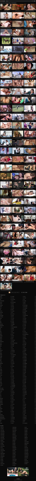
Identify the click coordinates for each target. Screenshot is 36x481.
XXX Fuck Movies (2, 441)
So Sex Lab (26, 446)
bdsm (30, 138)
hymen (33, 79)
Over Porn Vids (26, 447)
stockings (30, 367)
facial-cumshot (18, 302)
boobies (6, 357)
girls (18, 334)
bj (6, 347)
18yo (9, 231)
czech (6, 396)
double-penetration (6, 417)
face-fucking (18, 299)
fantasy (18, 306)
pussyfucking (30, 308)
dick (6, 405)
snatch (30, 346)
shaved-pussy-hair (30, 334)
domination (6, 414)
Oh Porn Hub (14, 434)
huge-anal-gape (18, 354)
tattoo (28, 121)
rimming (30, 318)
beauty (6, 332)
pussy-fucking (30, 305)
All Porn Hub (26, 434)
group (6, 265)
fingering (18, 11)
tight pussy (9, 11)
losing (18, 379)
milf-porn (18, 391)
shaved (9, 79)
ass (7, 79)
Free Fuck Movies (2, 431)
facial (22, 121)
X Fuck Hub (2, 462)
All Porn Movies (14, 437)
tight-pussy (30, 394)
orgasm (22, 265)
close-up (6, 372)
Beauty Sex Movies (3, 453)
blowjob (4, 11)
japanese (31, 248)
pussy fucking (10, 53)
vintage (21, 53)
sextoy (30, 328)
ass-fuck (6, 311)
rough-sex (30, 321)
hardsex (16, 163)
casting (11, 79)
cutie (31, 87)
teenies (30, 385)
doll (6, 413)
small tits (22, 28)
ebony (14, 138)
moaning (25, 45)
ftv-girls (18, 318)
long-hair (18, 378)
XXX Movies (2, 440)
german (18, 330)
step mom (17, 45)
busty (6, 364)
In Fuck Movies (2, 444)
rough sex (29, 45)
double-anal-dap (6, 415)
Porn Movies (14, 443)
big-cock (6, 338)
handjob (18, 341)
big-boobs (6, 335)
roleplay (30, 319)
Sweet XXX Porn (14, 447)
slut (30, 340)
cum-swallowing (6, 389)
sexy (3, 28)
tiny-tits (30, 398)
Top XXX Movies (26, 456)
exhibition (18, 296)
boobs (6, 359)
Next (26, 292)
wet (30, 414)
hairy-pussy (18, 340)
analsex (6, 306)
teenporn (30, 386)
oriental (18, 411)
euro (6, 421)
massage (18, 380)
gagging (21, 87)
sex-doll (30, 325)
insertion (18, 362)
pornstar (30, 297)
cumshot (28, 62)
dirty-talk (6, 408)
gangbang (18, 138)
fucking (18, 28)
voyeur (30, 411)
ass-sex (6, 313)
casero (6, 367)
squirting (30, 353)
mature (11, 180)
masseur (18, 382)
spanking (3, 256)
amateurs (6, 297)
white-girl (30, 417)
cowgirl (18, 121)
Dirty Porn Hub (26, 428)
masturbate (6, 172)
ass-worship (6, 316)
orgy (18, 410)
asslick (6, 318)
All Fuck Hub (14, 450)
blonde (8, 155)
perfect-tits (18, 418)
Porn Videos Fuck (26, 453)
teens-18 (30, 388)
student (30, 369)
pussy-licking (30, 306)
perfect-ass (18, 417)
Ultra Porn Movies (3, 446)
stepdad (30, 362)
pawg (6, 28)
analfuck (6, 303)
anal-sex (6, 302)
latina (4, 172)
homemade (34, 45)
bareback (6, 327)
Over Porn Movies (15, 459)
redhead (30, 313)
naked (18, 396)
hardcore (2, 11)
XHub (2, 1)
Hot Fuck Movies (26, 450)
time (30, 395)
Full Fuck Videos (2, 437)
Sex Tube (26, 427)
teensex (30, 389)
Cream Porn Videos (3, 450)
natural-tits (18, 399)
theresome (30, 391)
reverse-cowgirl (30, 315)
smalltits (30, 344)
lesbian (18, 370)
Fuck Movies (14, 444)
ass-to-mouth (6, 315)
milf (24, 11)
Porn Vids (26, 459)
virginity (19, 282)
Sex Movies (14, 462)
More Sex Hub (14, 446)
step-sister (30, 359)
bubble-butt (6, 363)
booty (6, 360)
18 (35, 172)
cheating (7, 45)
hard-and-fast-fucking (18, 343)
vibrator (30, 405)
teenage (30, 380)
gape (19, 87)
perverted (18, 421)
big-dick (6, 340)
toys (30, 402)
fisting (18, 315)
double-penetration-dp (6, 418)
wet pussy (22, 163)
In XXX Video (2, 428)
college (6, 378)
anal (27, 45)
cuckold (6, 385)
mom (19, 45)
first (18, 312)
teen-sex (30, 379)
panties (18, 414)
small (30, 341)
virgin (9, 62)
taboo (15, 45)
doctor (6, 410)
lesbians (18, 372)
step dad (21, 45)
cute (20, 138)
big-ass (6, 334)
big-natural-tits (6, 341)
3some (34, 28)
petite (20, 28)
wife (4, 45)
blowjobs (28, 172)
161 (21, 292)
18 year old (22, 231)
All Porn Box (26, 444)
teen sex (22, 11)
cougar (6, 379)
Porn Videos (2, 460)
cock (22, 79)
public (30, 302)
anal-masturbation (6, 300)
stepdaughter (30, 363)
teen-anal (30, 376)
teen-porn (30, 378)
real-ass (30, 309)
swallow (30, 372)
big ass (8, 28)
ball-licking (6, 324)
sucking (30, 370)
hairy (19, 53)
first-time (18, 313)
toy (30, 401)
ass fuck (31, 70)
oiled (18, 402)
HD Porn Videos (2, 430)
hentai (18, 348)
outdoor (9, 45)
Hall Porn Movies (14, 427)
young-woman (30, 423)
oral (33, 11)
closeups (6, 375)
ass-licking (6, 312)
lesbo (18, 373)
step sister (21, 155)
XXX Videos (2, 443)
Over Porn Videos (14, 430)
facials (18, 303)
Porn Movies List (14, 463)
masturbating (18, 385)
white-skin (30, 418)
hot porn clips (14, 431)
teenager (17, 231)
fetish (11, 138)
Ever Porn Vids (26, 460)
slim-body (30, 338)
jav (18, 367)
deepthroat (4, 70)
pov (30, 299)
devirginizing (6, 404)
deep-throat (6, 398)
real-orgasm (30, 311)
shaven (30, 335)
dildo (28, 138)
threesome (4, 87)
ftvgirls (18, 319)
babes (6, 322)
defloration (22, 282)
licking (22, 104)
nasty (18, 398)
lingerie (18, 376)
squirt (30, 351)
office (18, 401)
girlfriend (18, 332)
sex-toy (30, 327)
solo (30, 347)
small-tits (30, 343)
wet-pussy (30, 415)
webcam (30, 413)
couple (26, 121)
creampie (6, 383)
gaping (18, 328)
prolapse (30, 300)
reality (15, 282)
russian (32, 53)
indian (13, 104)
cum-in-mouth (6, 388)
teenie (20, 11)
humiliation (18, 356)
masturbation (18, 386)
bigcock (6, 344)
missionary (18, 392)
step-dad (30, 356)
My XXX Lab (14, 457)
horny (18, 353)
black (10, 28)
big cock (1, 28)
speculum (30, 350)
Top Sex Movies (26, 457)
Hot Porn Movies (2, 434)
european (6, 423)
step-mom (30, 357)
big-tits (6, 343)
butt (9, 155)
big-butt (6, 337)
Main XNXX (2, 457)
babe (19, 197)
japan (18, 364)
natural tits (31, 11)
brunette (6, 11)
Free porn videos (2, 463)
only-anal (18, 404)
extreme (32, 163)
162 (23, 292)
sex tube (2, 447)
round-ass (30, 322)
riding (7, 53)
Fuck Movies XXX (2, 456)
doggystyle (6, 411)
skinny (31, 45)
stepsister (18, 155)
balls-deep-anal (6, 325)
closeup (27, 28)
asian (19, 79)
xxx (30, 421)
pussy (21, 104)
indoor (18, 360)
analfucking (6, 305)
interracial (22, 146)
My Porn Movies (14, 428)
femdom (32, 138)
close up (30, 28)
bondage (6, 356)
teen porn (34, 53)
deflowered (6, 402)
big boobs (10, 87)
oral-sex (18, 407)
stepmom (30, 364)
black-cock (6, 350)
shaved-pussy (30, 332)
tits (6, 155)
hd (14, 104)
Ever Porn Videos (14, 460)
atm (6, 319)
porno (30, 296)
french (18, 316)
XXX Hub (26, 440)
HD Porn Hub (2, 427)
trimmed (32, 28)
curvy (6, 392)
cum (10, 121)
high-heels (18, 350)
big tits (26, 11)
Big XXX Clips (26, 437)
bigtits (6, 346)
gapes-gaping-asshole (18, 327)
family (13, 45)
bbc (4, 28)
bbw (6, 330)
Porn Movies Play (26, 462)
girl (35, 70)
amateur (13, 11)
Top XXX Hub (14, 440)
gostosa (18, 335)
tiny (30, 396)
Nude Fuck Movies (27, 443)
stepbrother (30, 360)
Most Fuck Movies (27, 441)
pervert (31, 180)
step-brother (30, 354)
